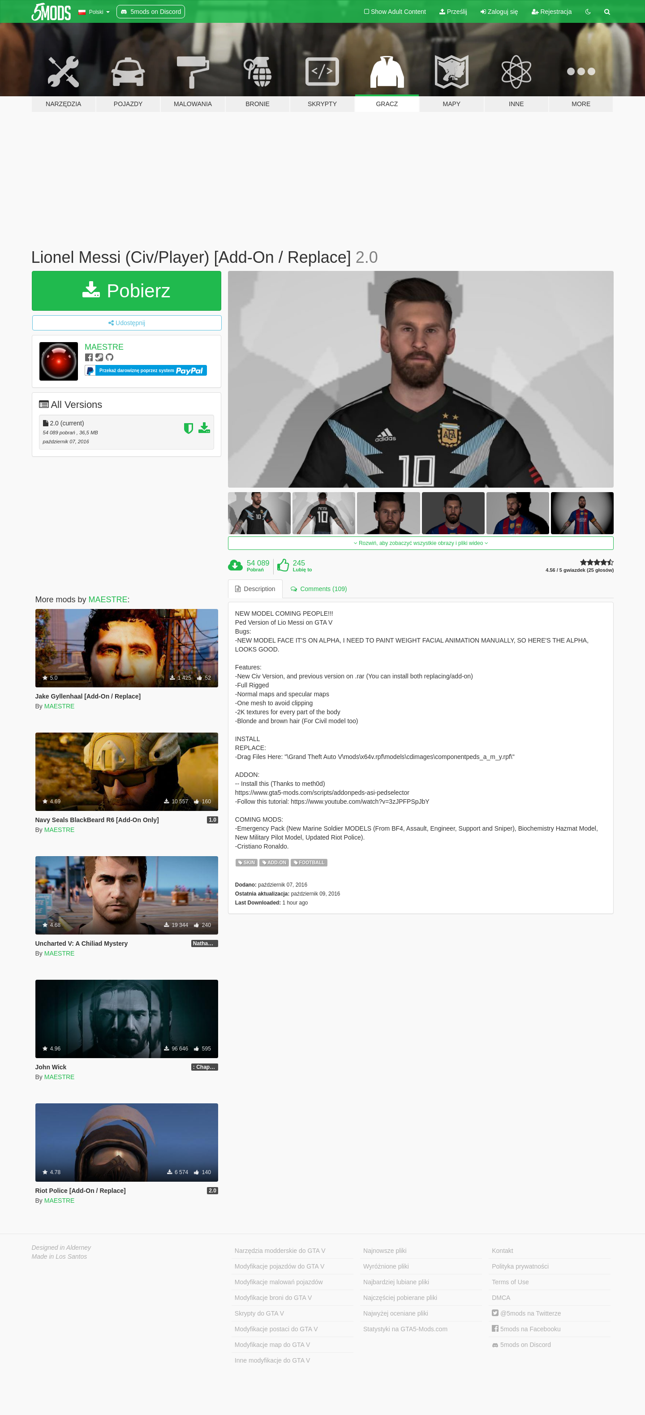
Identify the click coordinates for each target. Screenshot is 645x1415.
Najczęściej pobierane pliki (400, 1297)
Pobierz (126, 290)
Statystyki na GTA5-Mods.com (405, 1329)
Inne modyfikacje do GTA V (272, 1360)
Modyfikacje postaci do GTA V (276, 1329)
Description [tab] (255, 588)
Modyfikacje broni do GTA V (273, 1297)
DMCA (501, 1297)
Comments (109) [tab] (319, 588)
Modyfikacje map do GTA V (272, 1344)
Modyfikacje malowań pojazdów (279, 1282)
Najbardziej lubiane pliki (396, 1282)
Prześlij (453, 11)
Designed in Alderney (61, 1247)
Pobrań (255, 569)
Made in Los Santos (59, 1256)
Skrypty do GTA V (259, 1313)
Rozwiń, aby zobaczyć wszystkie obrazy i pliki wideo (421, 543)
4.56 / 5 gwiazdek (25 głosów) (580, 570)
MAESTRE (104, 347)
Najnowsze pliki (384, 1250)
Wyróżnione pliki (386, 1266)
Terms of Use (510, 1282)
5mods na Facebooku (526, 1329)
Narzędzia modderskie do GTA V (280, 1250)
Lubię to (302, 569)
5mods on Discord (521, 1345)
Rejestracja (552, 11)
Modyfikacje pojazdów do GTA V (280, 1266)
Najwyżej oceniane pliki (395, 1313)
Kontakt (502, 1250)
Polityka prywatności (520, 1266)
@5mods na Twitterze (526, 1313)
